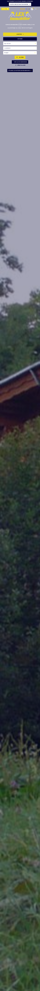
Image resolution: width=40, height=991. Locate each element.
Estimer (20, 39)
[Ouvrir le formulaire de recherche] (20, 57)
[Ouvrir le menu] (5, 9)
